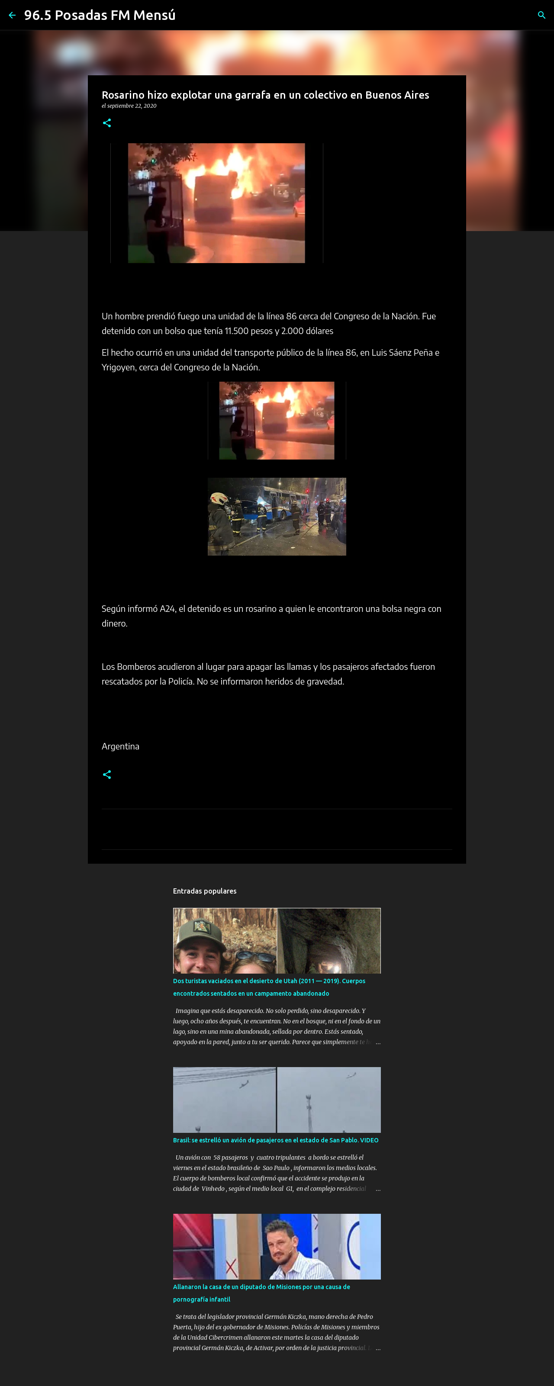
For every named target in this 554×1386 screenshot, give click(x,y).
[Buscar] (542, 15)
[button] (107, 123)
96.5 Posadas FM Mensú (100, 15)
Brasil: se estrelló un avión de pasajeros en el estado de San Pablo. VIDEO (276, 1140)
